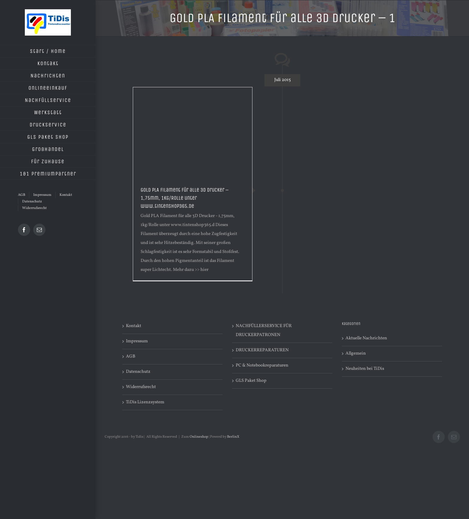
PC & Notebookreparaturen (262, 365)
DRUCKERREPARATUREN (262, 350)
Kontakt (133, 326)
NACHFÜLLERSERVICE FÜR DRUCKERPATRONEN (264, 330)
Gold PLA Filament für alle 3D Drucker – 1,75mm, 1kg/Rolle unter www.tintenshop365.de (185, 198)
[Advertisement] (192, 132)
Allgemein (355, 353)
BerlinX (233, 436)
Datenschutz (138, 372)
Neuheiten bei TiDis (364, 369)
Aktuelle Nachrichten (366, 338)
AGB (130, 356)
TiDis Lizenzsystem (145, 402)
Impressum (137, 341)
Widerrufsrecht (141, 387)
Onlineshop (199, 436)
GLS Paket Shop (251, 381)
